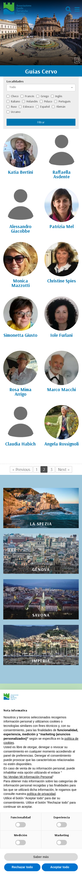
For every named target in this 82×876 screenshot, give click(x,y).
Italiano (13, 101)
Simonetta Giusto (20, 335)
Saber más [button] (41, 857)
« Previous (21, 469)
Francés (27, 96)
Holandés (30, 101)
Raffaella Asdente (61, 174)
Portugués (62, 101)
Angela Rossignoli (61, 444)
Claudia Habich (20, 444)
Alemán (58, 106)
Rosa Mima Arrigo (20, 392)
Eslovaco (26, 106)
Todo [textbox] (12, 86)
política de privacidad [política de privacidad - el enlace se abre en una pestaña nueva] (41, 794)
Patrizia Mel (61, 226)
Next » (64, 469)
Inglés (56, 96)
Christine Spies (61, 281)
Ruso (12, 106)
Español (43, 106)
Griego (42, 96)
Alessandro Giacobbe (20, 229)
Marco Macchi (61, 389)
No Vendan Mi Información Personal (27, 777)
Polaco (46, 101)
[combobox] (41, 87)
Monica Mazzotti (20, 283)
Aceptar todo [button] (59, 867)
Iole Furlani (61, 335)
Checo (12, 96)
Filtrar (41, 122)
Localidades (15, 81)
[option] (41, 32)
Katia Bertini (20, 172)
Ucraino (13, 111)
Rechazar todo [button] (22, 867)
